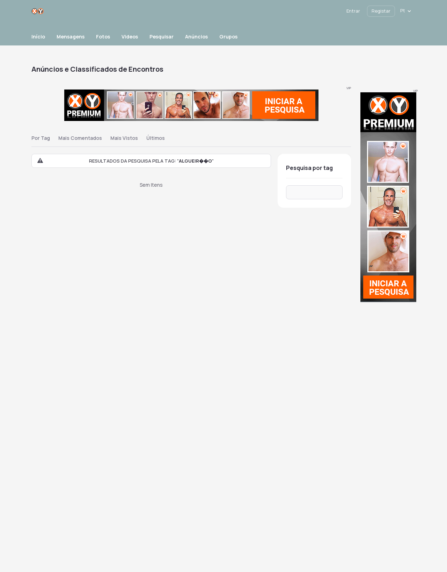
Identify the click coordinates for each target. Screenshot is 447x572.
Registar (381, 11)
